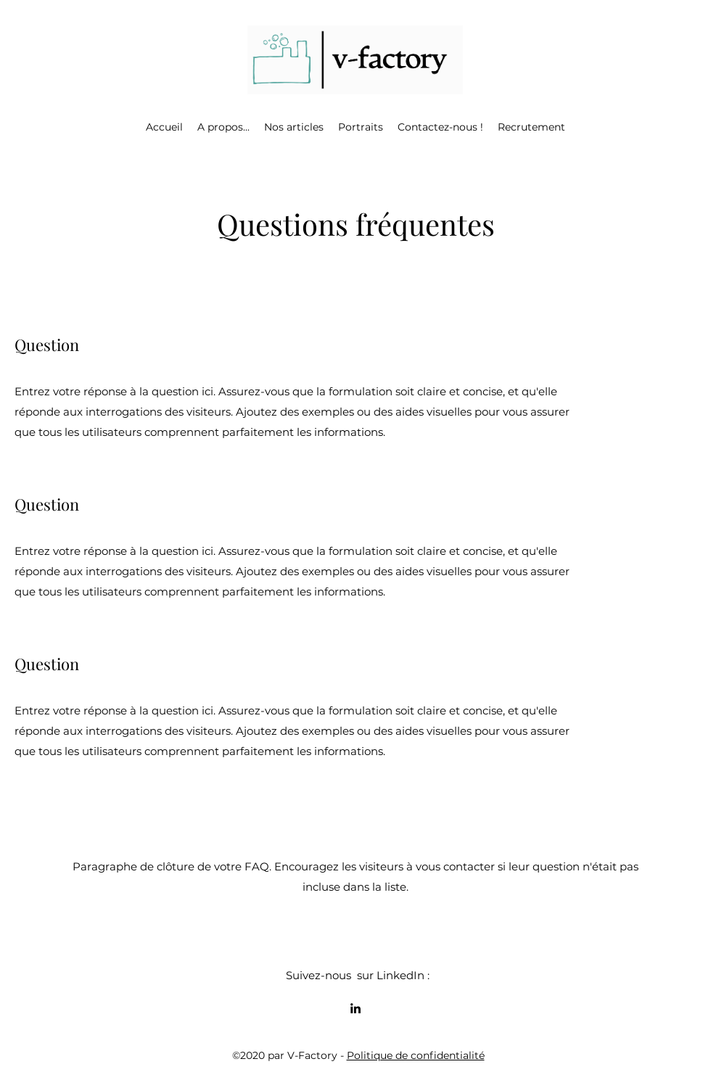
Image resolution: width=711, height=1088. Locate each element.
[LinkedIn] (355, 1008)
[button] (223, 127)
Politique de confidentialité (416, 1055)
